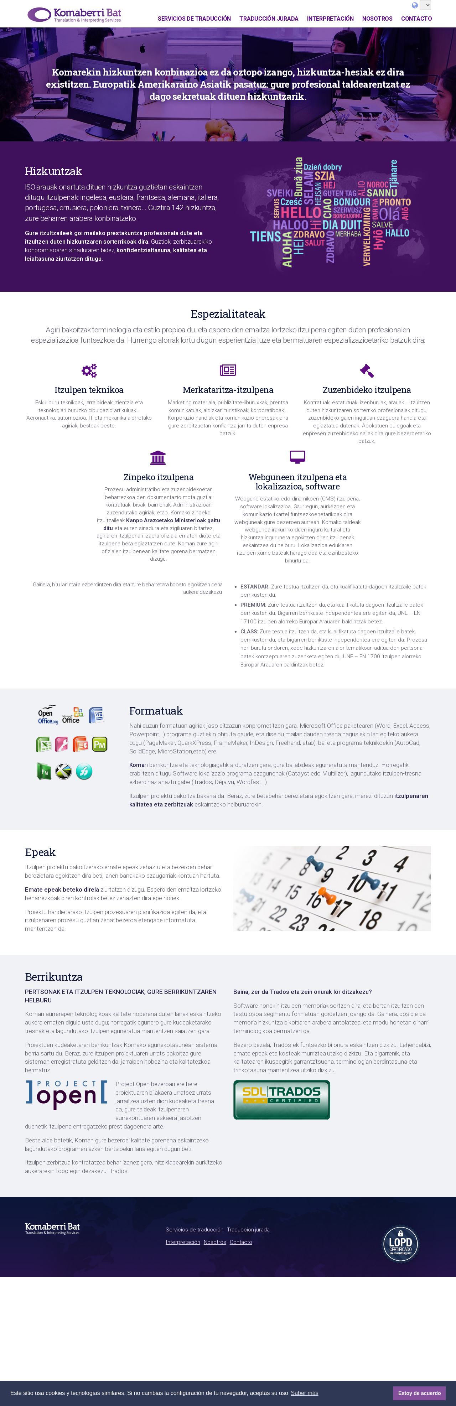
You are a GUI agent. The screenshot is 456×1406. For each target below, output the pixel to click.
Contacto (416, 18)
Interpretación (330, 18)
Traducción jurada (269, 18)
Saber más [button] (304, 1393)
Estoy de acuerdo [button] (419, 1393)
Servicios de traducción (194, 18)
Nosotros (377, 18)
